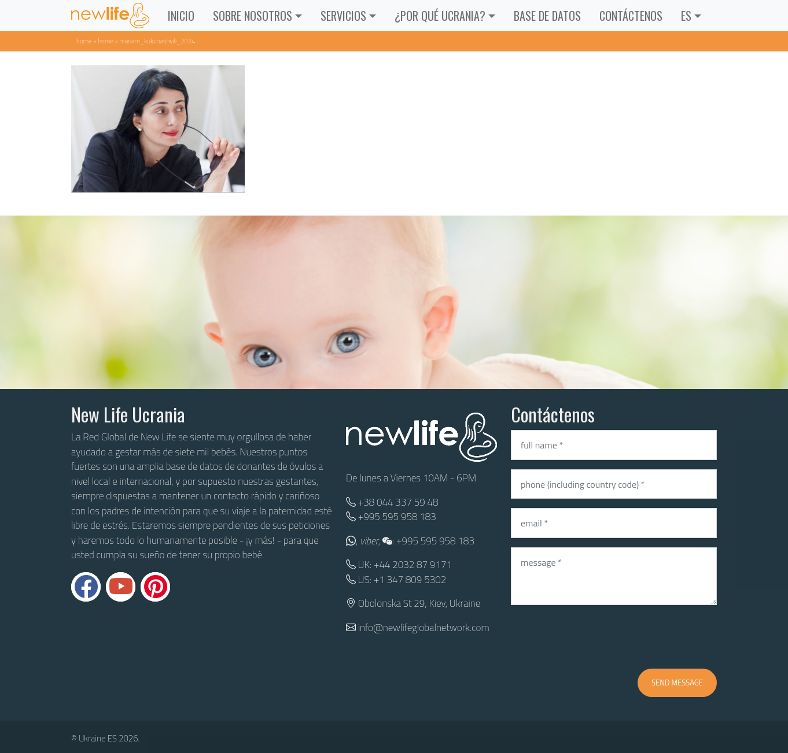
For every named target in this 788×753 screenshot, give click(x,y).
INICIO (181, 15)
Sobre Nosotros (252, 15)
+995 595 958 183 (397, 516)
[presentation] (599, 636)
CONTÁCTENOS (630, 15)
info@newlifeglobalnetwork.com (423, 627)
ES (686, 15)
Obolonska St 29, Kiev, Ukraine (419, 603)
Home (84, 41)
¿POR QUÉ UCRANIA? (440, 15)
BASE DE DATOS (547, 15)
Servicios (343, 15)
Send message (677, 682)
